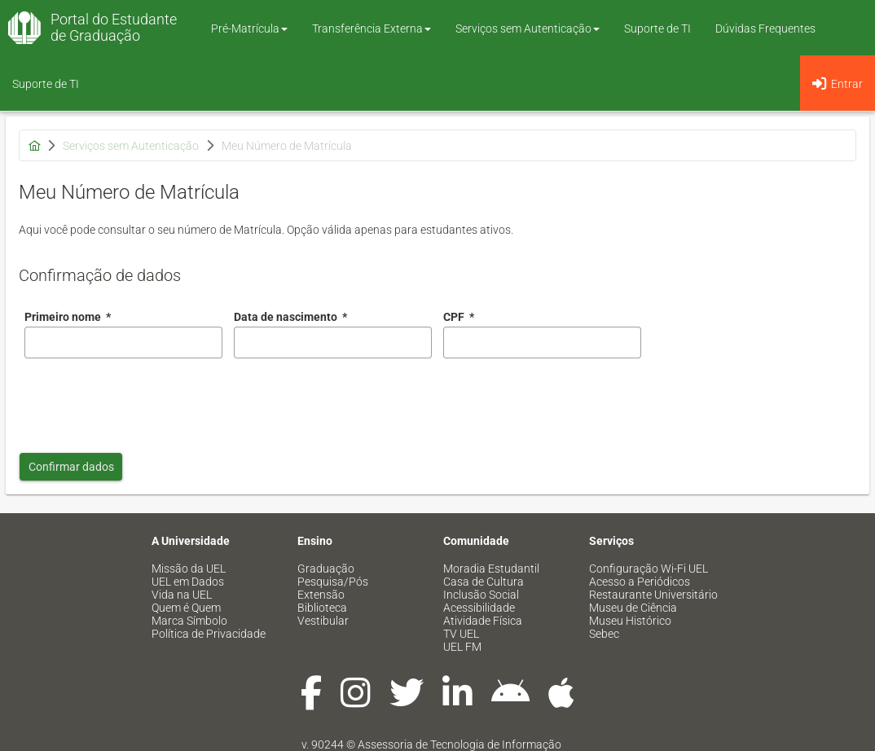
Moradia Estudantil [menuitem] (491, 568)
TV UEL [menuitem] (461, 633)
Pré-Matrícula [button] (249, 28)
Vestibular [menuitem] (323, 620)
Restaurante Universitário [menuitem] (653, 594)
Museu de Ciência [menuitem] (633, 607)
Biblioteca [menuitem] (322, 607)
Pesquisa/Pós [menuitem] (332, 581)
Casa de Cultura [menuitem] (483, 581)
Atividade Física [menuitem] (482, 620)
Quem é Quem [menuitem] (186, 607)
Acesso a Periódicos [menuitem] (639, 581)
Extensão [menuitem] (321, 594)
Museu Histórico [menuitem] (630, 620)
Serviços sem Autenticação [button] (527, 28)
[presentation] (148, 401)
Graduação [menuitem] (325, 568)
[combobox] (333, 342)
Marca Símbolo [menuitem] (189, 620)
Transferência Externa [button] (371, 28)
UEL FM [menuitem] (462, 646)
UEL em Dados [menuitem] (188, 581)
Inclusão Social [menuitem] (481, 594)
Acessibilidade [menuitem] (479, 607)
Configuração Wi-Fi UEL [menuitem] (648, 568)
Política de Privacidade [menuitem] (209, 633)
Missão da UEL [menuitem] (189, 568)
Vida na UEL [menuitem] (182, 594)
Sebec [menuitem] (604, 633)
